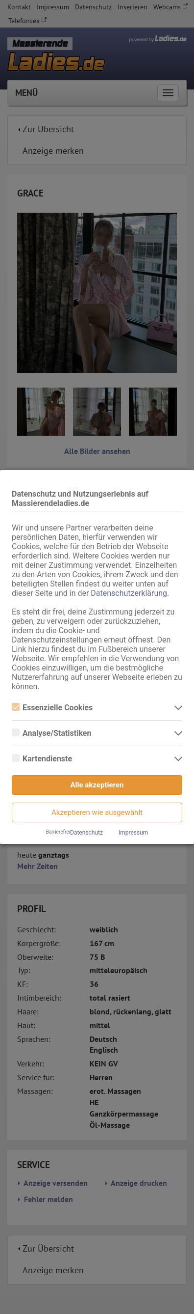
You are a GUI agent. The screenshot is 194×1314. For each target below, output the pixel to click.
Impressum (133, 832)
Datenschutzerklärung (129, 593)
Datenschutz (86, 832)
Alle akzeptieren (97, 785)
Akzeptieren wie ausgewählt (97, 812)
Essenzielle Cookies (52, 707)
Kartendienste (42, 758)
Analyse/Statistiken (51, 733)
